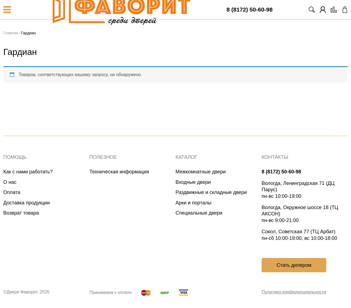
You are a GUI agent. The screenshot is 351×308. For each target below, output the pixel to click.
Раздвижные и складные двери (211, 192)
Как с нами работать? (28, 171)
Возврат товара (21, 213)
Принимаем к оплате (110, 292)
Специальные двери (199, 213)
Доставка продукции (26, 203)
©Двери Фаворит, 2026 (26, 292)
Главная (10, 33)
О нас (9, 182)
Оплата (11, 192)
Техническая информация (119, 171)
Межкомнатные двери (201, 171)
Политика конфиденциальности (294, 292)
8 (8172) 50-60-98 (250, 10)
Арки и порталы (193, 203)
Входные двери (193, 182)
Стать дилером (294, 265)
